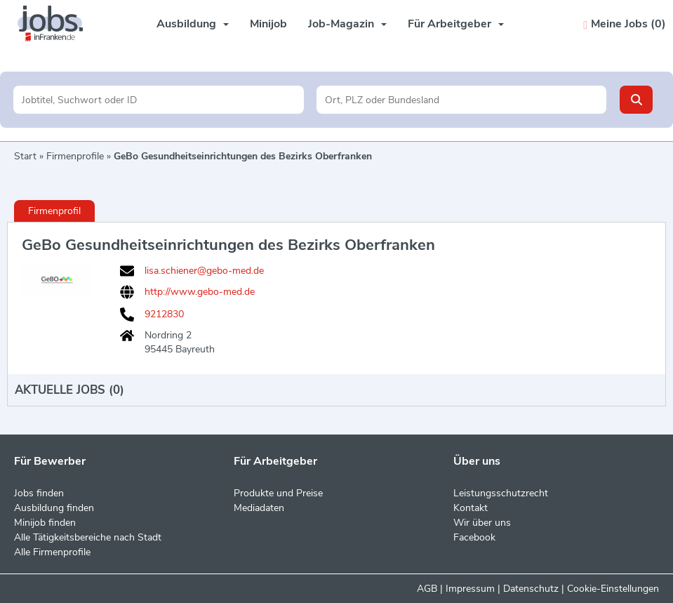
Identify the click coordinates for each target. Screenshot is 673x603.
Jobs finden (39, 493)
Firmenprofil (54, 211)
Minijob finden (45, 522)
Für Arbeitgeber (456, 24)
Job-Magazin (347, 24)
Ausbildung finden (54, 508)
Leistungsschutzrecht (500, 493)
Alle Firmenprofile (52, 552)
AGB (427, 588)
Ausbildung (192, 24)
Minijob (268, 24)
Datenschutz (531, 588)
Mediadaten (259, 508)
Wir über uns (482, 522)
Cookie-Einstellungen (613, 588)
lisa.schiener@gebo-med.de (204, 270)
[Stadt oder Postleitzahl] (461, 100)
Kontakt (470, 508)
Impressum (470, 588)
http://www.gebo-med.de (200, 291)
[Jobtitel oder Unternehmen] (158, 100)
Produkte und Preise (278, 493)
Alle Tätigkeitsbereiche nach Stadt (87, 537)
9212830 (164, 314)
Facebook (474, 537)
